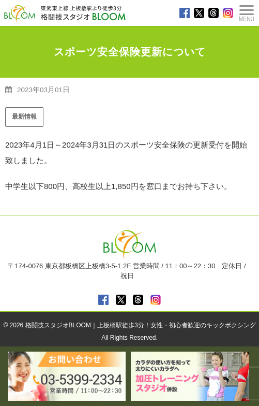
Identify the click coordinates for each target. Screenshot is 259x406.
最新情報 (24, 116)
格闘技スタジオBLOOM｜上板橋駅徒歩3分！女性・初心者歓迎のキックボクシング (140, 325)
